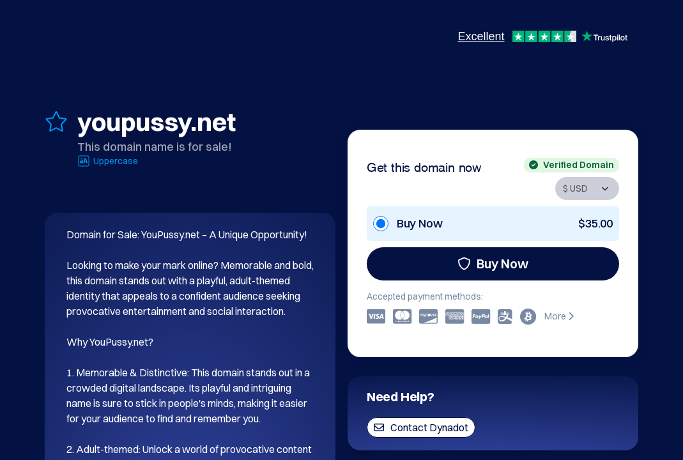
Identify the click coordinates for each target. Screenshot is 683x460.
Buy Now (492, 264)
